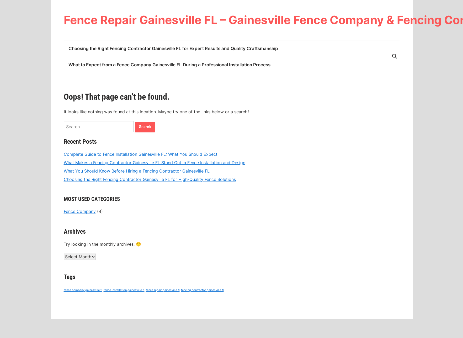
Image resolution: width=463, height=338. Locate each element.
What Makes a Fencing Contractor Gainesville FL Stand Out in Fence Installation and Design (154, 162)
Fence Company (80, 211)
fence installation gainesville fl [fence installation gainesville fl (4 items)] (124, 290)
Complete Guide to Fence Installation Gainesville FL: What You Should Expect (140, 154)
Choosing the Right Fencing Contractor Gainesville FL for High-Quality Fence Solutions (150, 179)
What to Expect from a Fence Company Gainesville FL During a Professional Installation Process (169, 64)
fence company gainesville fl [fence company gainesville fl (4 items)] (83, 290)
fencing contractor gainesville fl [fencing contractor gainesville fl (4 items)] (202, 290)
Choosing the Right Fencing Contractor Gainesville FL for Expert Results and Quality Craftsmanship (173, 48)
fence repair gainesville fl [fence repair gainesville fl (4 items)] (163, 290)
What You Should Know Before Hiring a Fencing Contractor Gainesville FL (137, 171)
